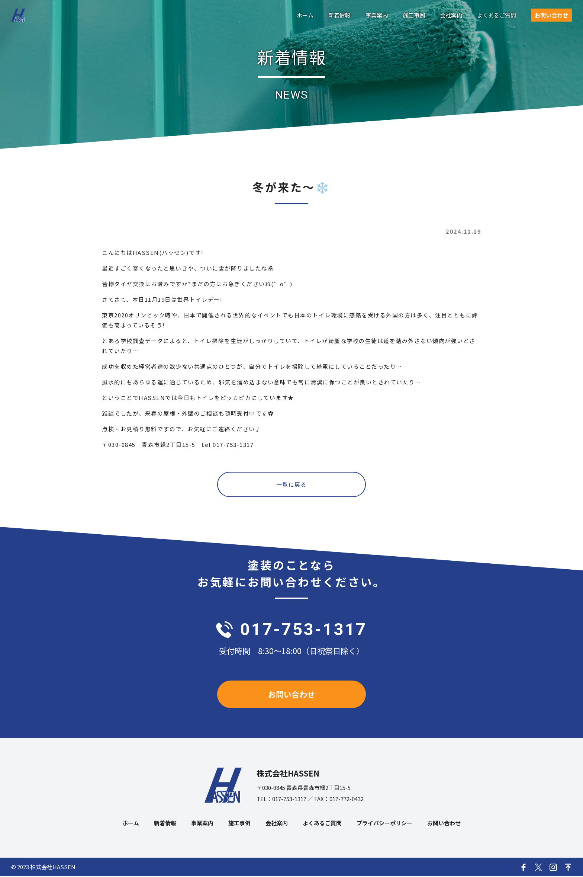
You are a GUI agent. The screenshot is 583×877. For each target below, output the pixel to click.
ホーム (305, 15)
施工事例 (414, 15)
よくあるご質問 (496, 15)
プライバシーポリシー (384, 824)
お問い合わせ (551, 15)
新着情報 (339, 15)
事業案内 (376, 15)
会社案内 (451, 15)
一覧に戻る (291, 485)
